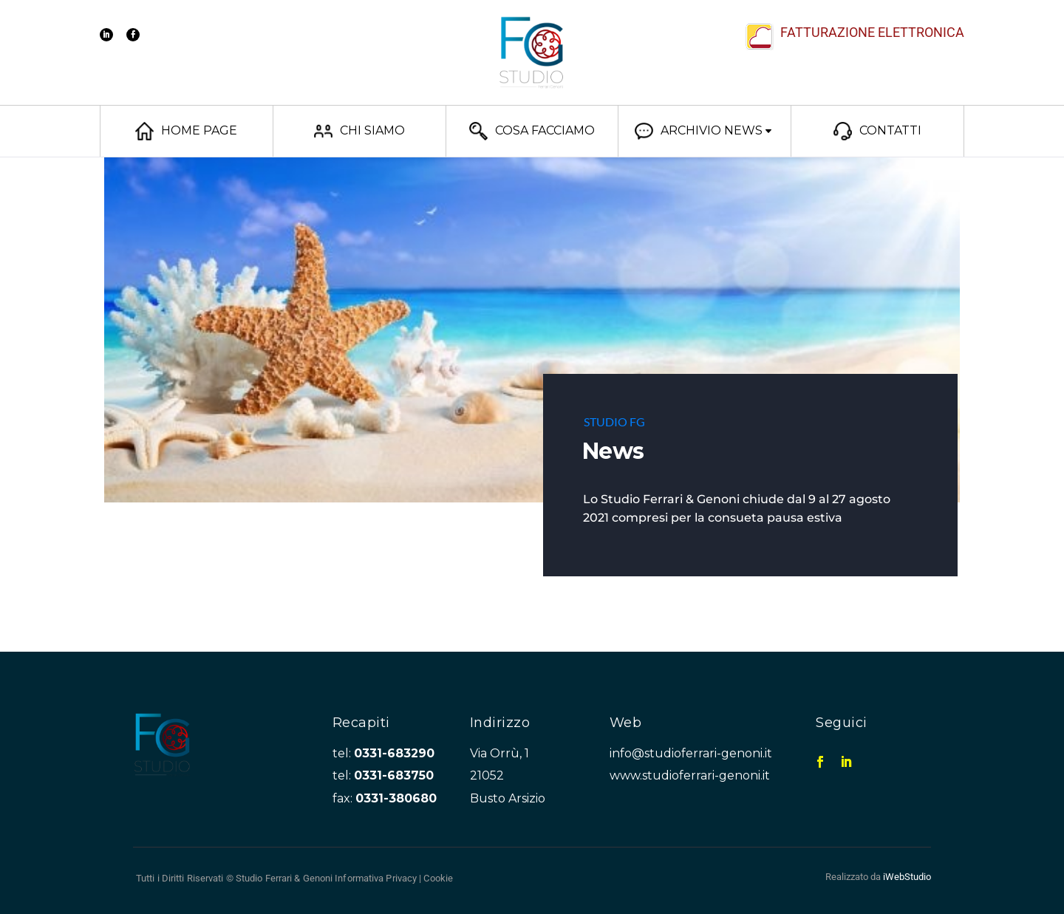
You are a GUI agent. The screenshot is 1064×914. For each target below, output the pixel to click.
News (613, 451)
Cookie (438, 878)
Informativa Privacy (376, 878)
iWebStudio (907, 876)
